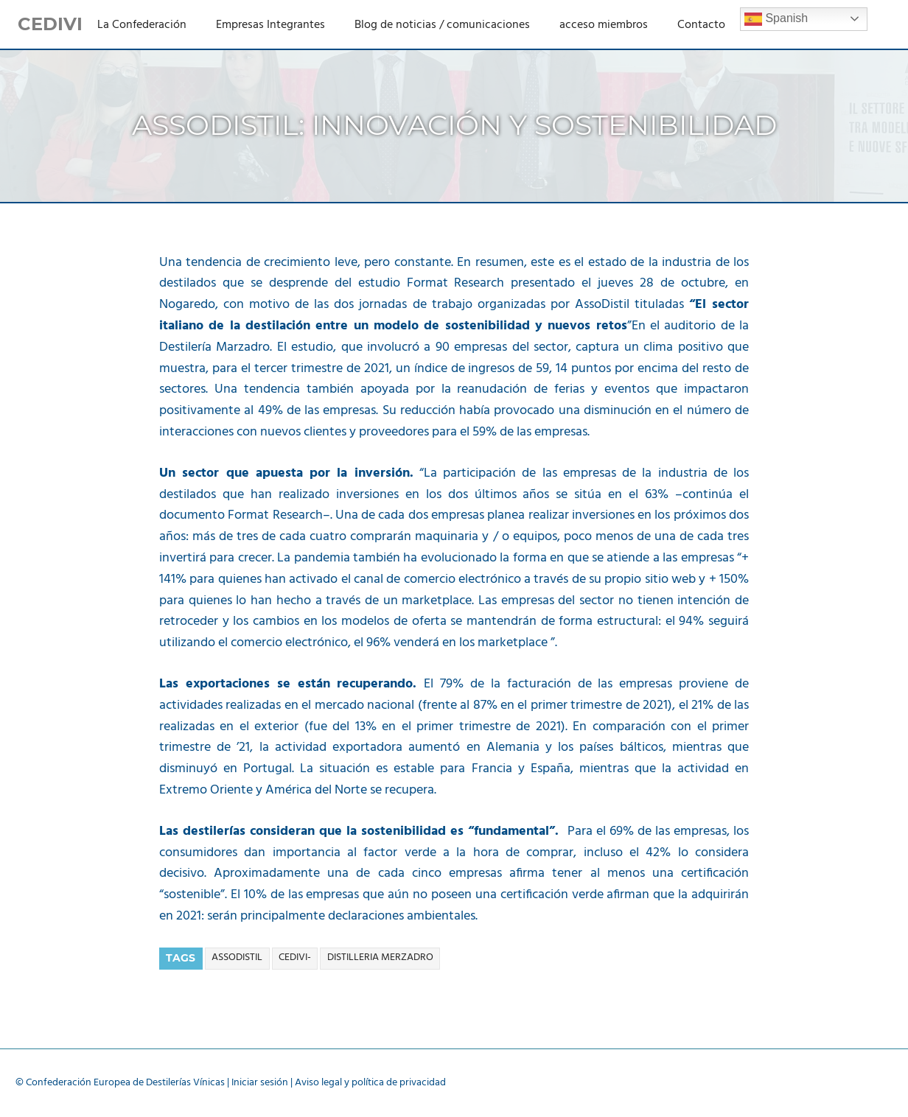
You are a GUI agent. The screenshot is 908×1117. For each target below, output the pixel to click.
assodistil (237, 957)
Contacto (701, 25)
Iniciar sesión (259, 1082)
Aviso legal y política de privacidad (370, 1082)
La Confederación (141, 25)
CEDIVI (50, 24)
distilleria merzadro (380, 957)
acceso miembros (603, 25)
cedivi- (295, 957)
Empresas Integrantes (270, 25)
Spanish (776, 19)
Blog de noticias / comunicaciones (442, 25)
